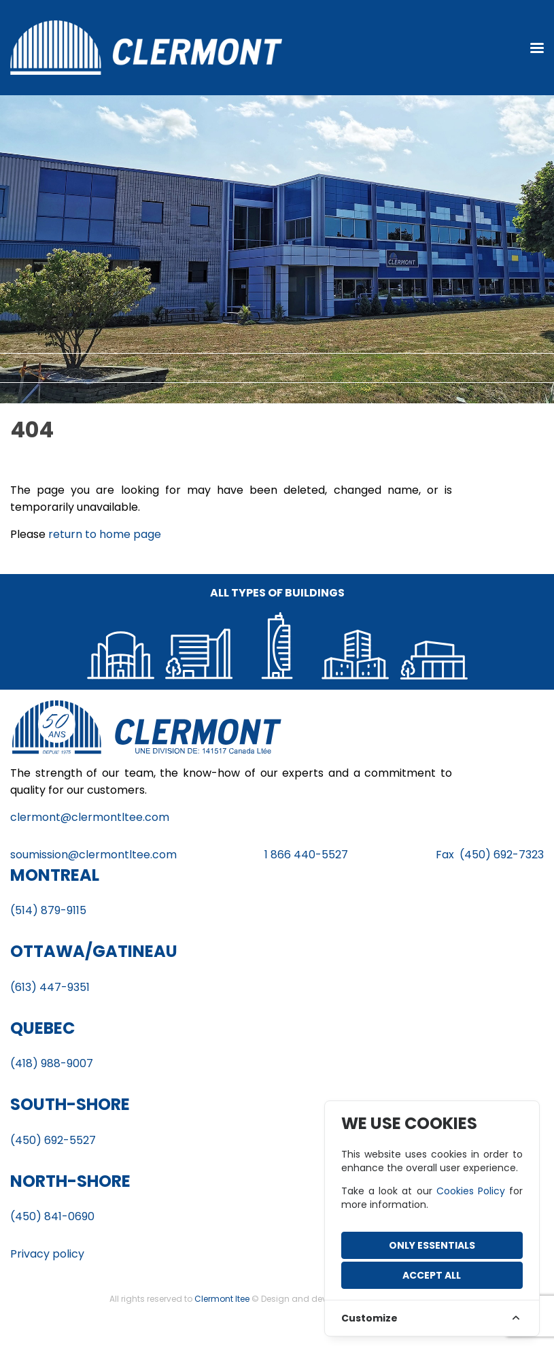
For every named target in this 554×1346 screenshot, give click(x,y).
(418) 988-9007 (51, 1063)
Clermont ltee (221, 1299)
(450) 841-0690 (52, 1216)
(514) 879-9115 (48, 910)
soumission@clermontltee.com (93, 854)
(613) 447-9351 (50, 987)
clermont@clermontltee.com (89, 817)
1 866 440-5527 (306, 854)
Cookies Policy (470, 1191)
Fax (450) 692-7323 (490, 854)
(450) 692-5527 (53, 1140)
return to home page (104, 534)
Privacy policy (47, 1254)
